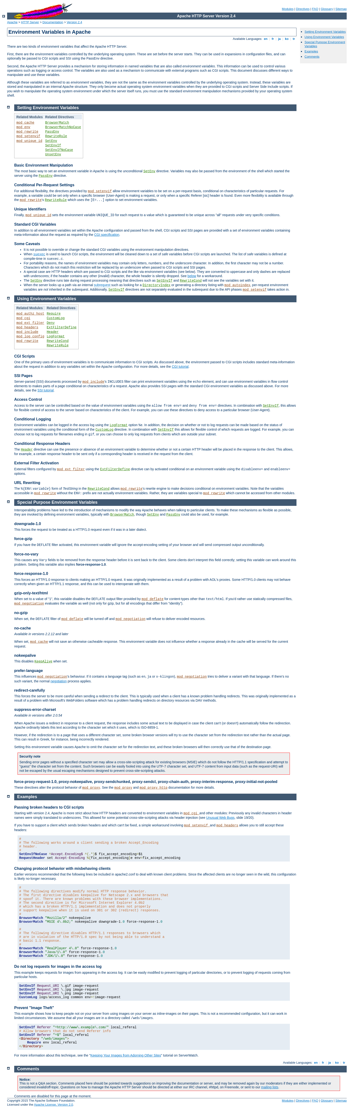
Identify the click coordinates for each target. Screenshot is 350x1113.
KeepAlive (44, 661)
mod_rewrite (27, 132)
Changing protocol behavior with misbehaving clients (62, 868)
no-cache (22, 628)
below (192, 276)
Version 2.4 (74, 22)
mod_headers (27, 327)
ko (286, 39)
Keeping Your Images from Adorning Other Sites (125, 1055)
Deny (51, 323)
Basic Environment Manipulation (43, 165)
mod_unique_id (29, 141)
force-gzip (23, 539)
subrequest (102, 285)
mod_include (27, 332)
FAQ (315, 9)
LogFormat (56, 336)
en (265, 39)
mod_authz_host (30, 314)
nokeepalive (25, 655)
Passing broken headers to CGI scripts (49, 807)
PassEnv (52, 132)
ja (279, 39)
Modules (287, 9)
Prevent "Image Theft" (34, 1008)
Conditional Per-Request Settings (44, 185)
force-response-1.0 (31, 574)
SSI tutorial (45, 390)
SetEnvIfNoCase (59, 150)
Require (54, 314)
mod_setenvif (28, 136)
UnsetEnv (53, 154)
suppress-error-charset (35, 710)
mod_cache (25, 123)
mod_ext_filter (30, 323)
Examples (311, 51)
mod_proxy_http (153, 788)
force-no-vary (26, 554)
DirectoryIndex (157, 285)
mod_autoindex (237, 285)
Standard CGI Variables (35, 224)
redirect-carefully (29, 690)
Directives (303, 9)
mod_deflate (152, 599)
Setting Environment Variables (325, 31)
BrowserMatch (57, 123)
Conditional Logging (32, 419)
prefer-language (28, 671)
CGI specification (106, 235)
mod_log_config (30, 336)
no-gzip (21, 613)
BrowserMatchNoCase (63, 127)
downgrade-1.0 (27, 524)
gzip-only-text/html (31, 593)
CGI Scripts (24, 356)
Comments (312, 56)
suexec (39, 254)
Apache (12, 22)
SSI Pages (23, 376)
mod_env (23, 127)
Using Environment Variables (324, 37)
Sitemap (341, 9)
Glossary (327, 9)
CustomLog (56, 318)
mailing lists (269, 1087)
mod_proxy (91, 788)
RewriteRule (56, 136)
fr (273, 39)
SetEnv (51, 141)
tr (294, 39)
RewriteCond (191, 281)
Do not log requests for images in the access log (58, 966)
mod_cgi (23, 318)
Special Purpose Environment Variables (57, 502)
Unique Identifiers (30, 209)
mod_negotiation (29, 603)
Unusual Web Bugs (220, 818)
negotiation (58, 681)
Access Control (28, 399)
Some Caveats (27, 244)
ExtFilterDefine (61, 327)
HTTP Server (30, 22)
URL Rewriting (27, 483)
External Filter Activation (36, 463)
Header (52, 332)
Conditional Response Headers (42, 444)
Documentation (52, 22)
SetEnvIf (53, 145)
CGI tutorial (180, 366)
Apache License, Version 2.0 (53, 1104)
